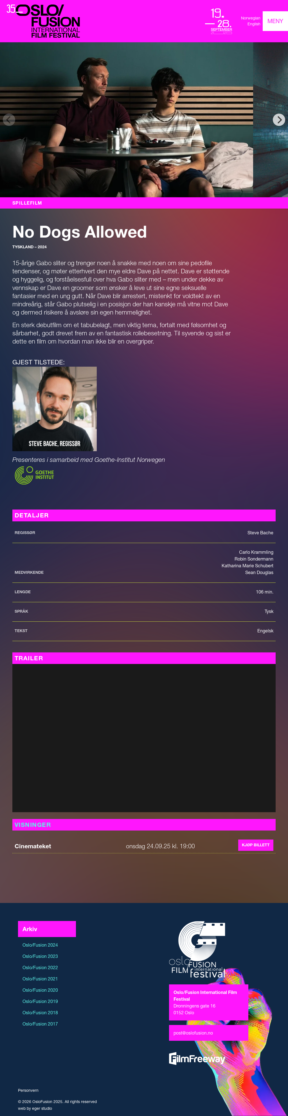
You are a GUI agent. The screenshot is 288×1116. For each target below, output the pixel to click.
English (254, 23)
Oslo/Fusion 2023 (40, 956)
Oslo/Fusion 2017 (40, 1024)
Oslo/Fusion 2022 (40, 967)
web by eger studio (35, 1108)
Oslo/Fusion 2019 (40, 1001)
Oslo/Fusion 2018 (40, 1012)
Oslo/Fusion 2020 (40, 990)
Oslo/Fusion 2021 (40, 979)
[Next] (279, 120)
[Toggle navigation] (275, 21)
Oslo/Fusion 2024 (40, 945)
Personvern (28, 1090)
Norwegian (250, 18)
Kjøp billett (256, 844)
